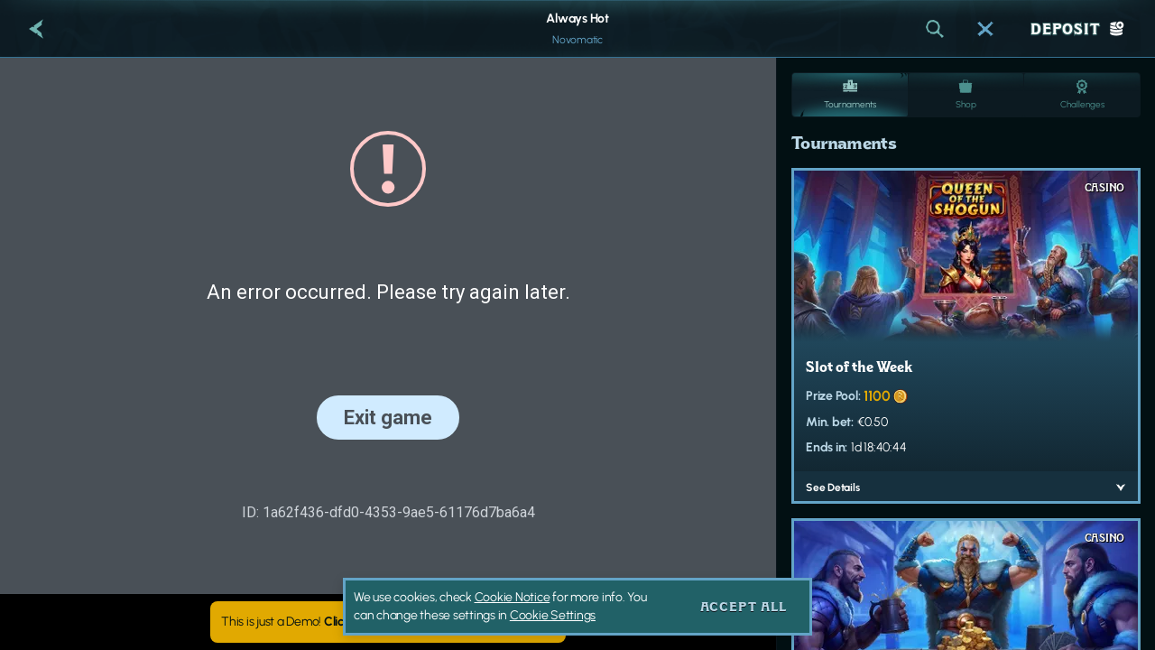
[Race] (985, 29)
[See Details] (1120, 487)
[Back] (36, 29)
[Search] (934, 29)
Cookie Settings (553, 615)
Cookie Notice (512, 597)
